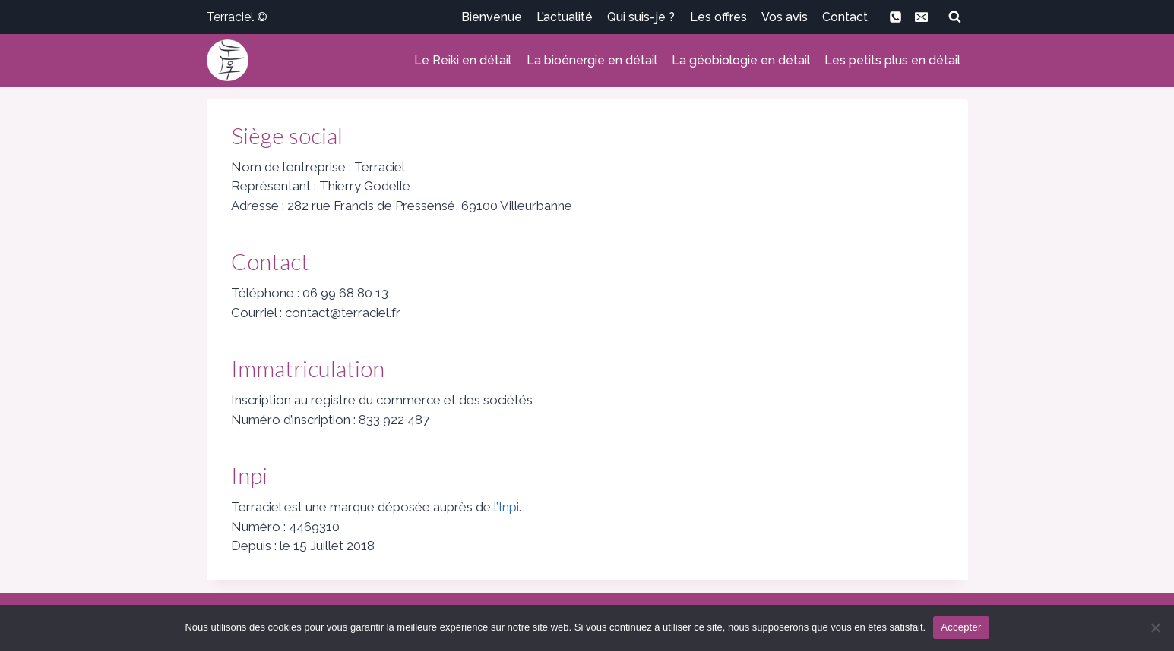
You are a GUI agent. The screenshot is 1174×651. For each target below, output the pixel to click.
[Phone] (896, 17)
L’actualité (564, 17)
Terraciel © (237, 17)
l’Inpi (506, 506)
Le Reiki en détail (462, 60)
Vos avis (784, 17)
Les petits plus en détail (892, 60)
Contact (845, 17)
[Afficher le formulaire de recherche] (955, 17)
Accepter (961, 627)
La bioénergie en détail (592, 60)
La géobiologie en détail (741, 60)
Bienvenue (491, 17)
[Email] (922, 17)
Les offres (718, 17)
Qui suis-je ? (641, 17)
